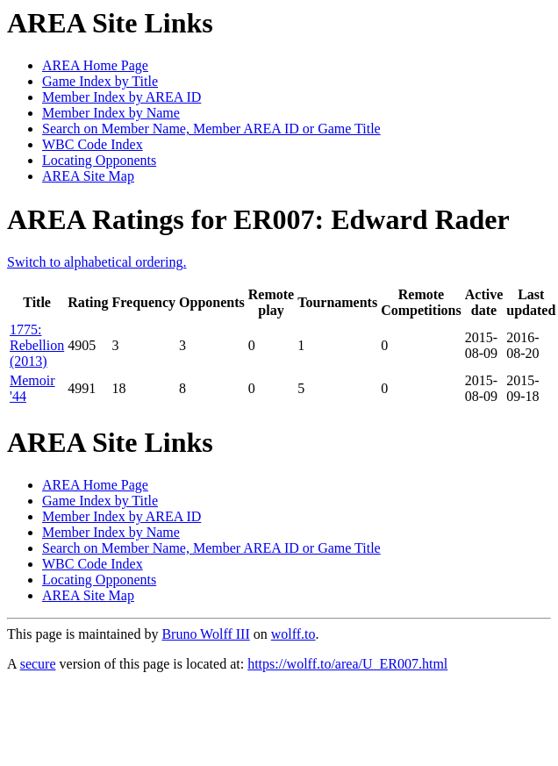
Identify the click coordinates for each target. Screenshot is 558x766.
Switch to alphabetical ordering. (96, 261)
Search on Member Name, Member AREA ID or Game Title (211, 128)
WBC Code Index (92, 144)
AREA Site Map (88, 175)
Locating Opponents (99, 160)
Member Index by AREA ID (121, 96)
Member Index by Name (111, 112)
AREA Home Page (95, 65)
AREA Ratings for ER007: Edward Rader (258, 219)
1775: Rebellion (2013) (37, 345)
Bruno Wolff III (205, 633)
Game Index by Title (100, 81)
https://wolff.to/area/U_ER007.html (347, 663)
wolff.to (293, 633)
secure (38, 663)
